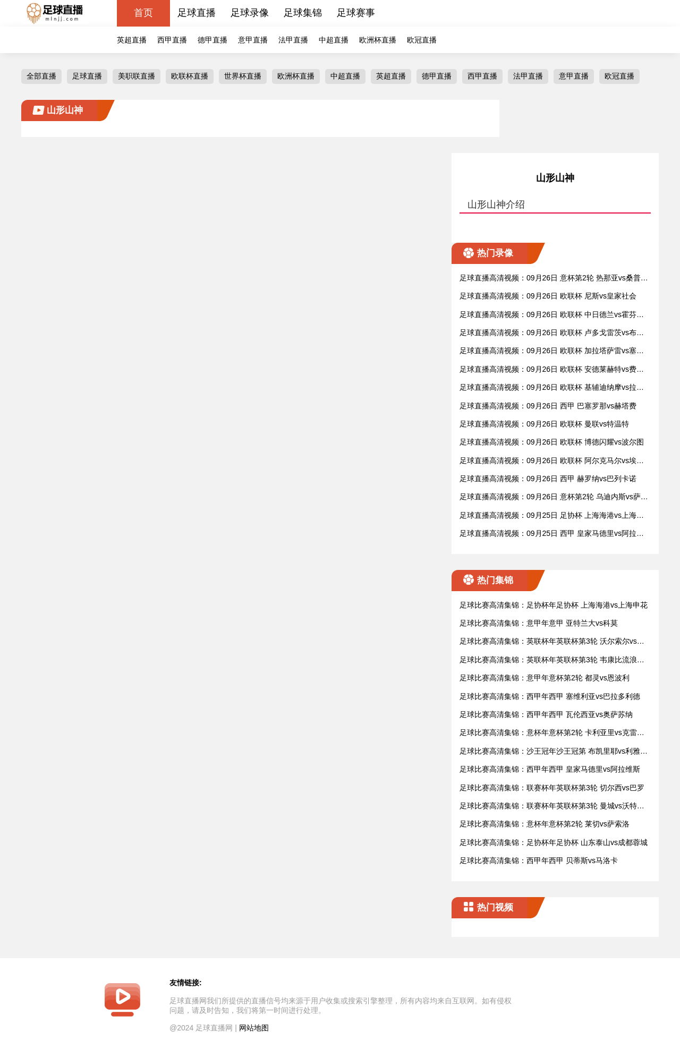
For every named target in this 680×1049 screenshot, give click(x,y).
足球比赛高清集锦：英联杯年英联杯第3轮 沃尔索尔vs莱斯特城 (552, 642)
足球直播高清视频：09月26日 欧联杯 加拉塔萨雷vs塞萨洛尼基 (552, 351)
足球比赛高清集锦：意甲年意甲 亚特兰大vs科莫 (539, 623)
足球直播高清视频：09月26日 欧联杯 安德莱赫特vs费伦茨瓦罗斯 (552, 370)
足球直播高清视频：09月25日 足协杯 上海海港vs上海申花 (552, 516)
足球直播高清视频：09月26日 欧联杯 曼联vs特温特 (544, 424)
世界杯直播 (242, 76)
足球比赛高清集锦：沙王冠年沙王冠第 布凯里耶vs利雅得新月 (554, 752)
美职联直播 (136, 76)
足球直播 (196, 12)
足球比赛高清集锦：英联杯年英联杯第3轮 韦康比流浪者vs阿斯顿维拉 (554, 660)
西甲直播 (172, 40)
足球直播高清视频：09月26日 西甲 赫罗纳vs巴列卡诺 (548, 478)
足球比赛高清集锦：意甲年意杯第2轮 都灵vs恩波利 (545, 677)
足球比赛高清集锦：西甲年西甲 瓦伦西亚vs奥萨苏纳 (546, 714)
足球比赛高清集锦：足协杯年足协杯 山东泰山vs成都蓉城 (554, 842)
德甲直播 (212, 40)
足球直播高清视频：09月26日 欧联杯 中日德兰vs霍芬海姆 (552, 315)
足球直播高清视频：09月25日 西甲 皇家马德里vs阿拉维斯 (552, 534)
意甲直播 (253, 40)
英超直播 (132, 40)
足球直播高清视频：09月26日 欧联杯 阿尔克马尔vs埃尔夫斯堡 (552, 461)
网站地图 (254, 1028)
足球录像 (250, 12)
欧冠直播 (422, 40)
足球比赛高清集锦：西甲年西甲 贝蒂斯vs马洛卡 (539, 860)
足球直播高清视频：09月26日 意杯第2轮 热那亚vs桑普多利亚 (554, 279)
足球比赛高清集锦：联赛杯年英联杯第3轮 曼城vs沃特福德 (552, 806)
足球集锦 (303, 12)
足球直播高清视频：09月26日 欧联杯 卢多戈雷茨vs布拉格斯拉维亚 (552, 333)
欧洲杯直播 (377, 40)
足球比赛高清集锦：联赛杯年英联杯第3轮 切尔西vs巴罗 (552, 787)
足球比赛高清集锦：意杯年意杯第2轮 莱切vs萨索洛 (545, 824)
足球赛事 (356, 12)
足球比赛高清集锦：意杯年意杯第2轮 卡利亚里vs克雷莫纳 (552, 733)
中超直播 (333, 40)
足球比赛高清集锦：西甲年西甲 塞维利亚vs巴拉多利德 (550, 696)
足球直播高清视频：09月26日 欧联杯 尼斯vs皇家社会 (548, 296)
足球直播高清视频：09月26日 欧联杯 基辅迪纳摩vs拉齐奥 (552, 388)
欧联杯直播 (189, 76)
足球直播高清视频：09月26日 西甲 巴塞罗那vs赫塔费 (548, 406)
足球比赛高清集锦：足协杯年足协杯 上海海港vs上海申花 (554, 605)
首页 (143, 12)
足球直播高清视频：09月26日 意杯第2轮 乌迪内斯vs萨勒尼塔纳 (554, 497)
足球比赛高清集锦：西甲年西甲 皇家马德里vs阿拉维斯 (550, 769)
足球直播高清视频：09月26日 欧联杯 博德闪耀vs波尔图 (552, 442)
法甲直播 (293, 40)
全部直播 (41, 76)
